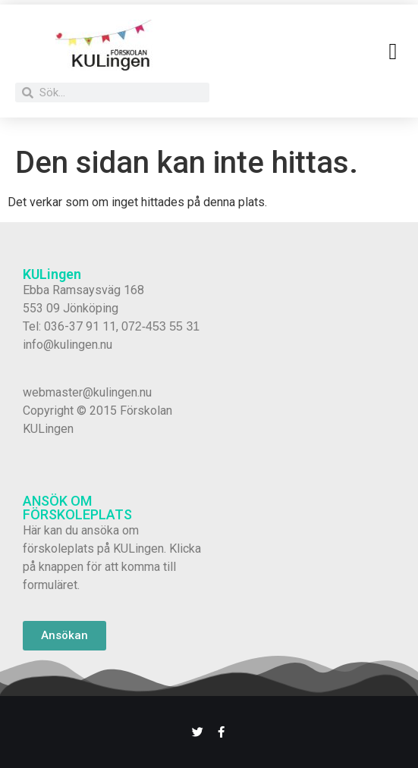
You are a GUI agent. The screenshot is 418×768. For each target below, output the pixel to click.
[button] (393, 51)
